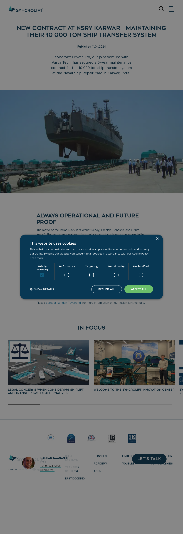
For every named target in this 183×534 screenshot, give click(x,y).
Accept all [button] (138, 289)
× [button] (157, 238)
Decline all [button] (106, 289)
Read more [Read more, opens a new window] (37, 258)
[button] (42, 289)
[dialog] (91, 267)
